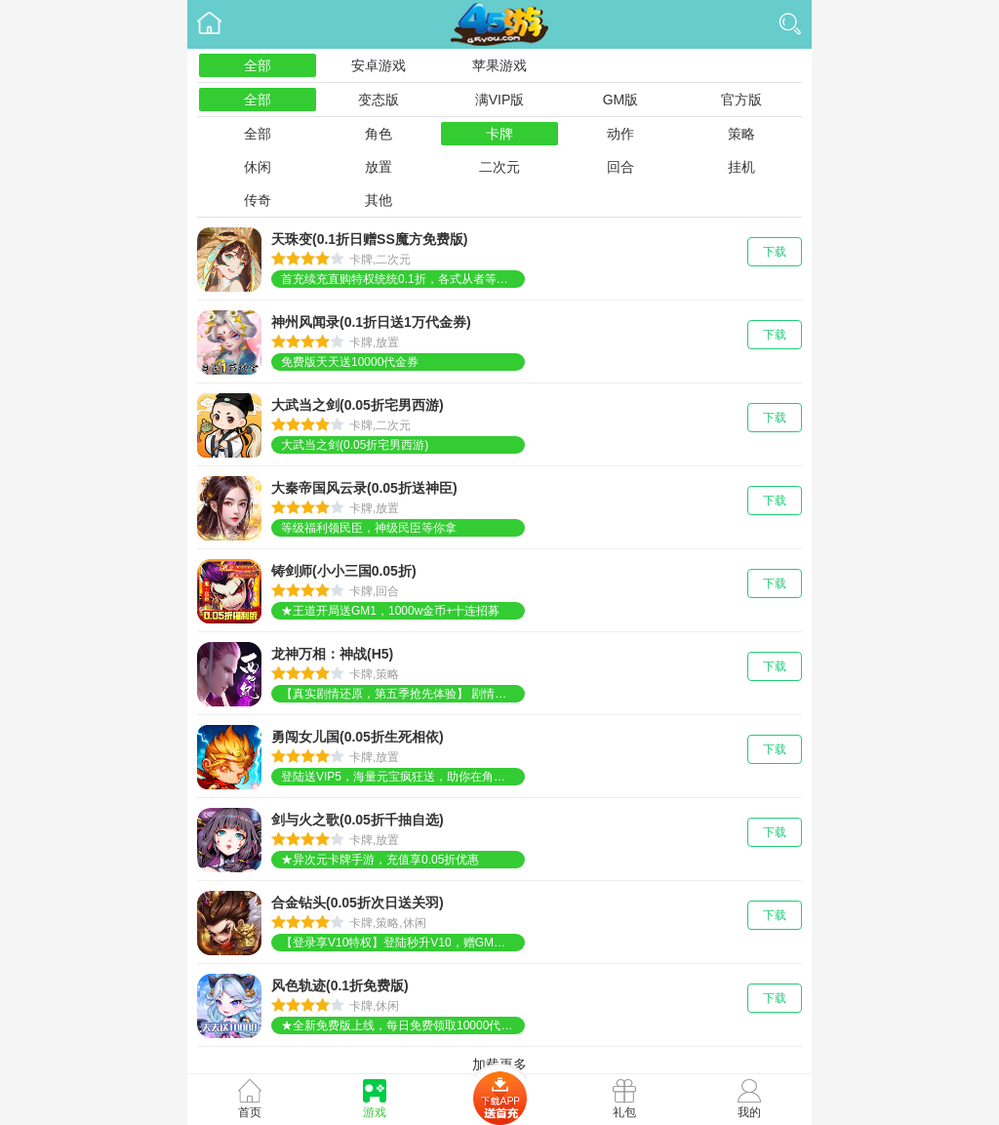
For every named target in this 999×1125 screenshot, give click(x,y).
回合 (620, 167)
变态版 (378, 99)
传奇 (257, 200)
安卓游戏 (378, 65)
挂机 (741, 167)
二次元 (499, 167)
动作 (620, 133)
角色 (378, 133)
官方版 (741, 99)
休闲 (257, 167)
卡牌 (499, 133)
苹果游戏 (499, 65)
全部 (257, 65)
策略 (741, 133)
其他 (378, 200)
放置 (378, 167)
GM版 (621, 99)
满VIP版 (500, 99)
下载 (774, 252)
